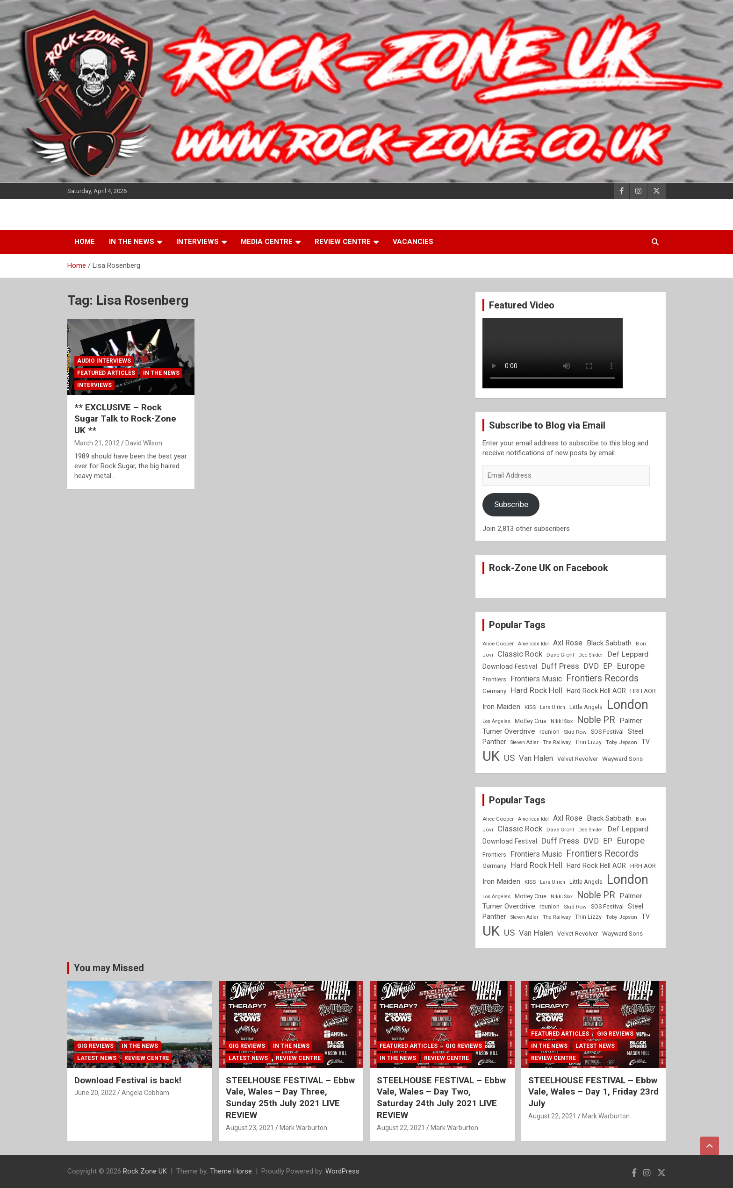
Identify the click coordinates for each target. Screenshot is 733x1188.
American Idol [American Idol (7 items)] (533, 644)
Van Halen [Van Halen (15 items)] (536, 758)
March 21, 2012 (97, 443)
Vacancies (413, 241)
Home (84, 241)
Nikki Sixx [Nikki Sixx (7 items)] (562, 721)
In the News (131, 241)
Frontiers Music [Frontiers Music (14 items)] (536, 678)
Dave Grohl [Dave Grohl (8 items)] (560, 654)
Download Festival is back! (127, 1080)
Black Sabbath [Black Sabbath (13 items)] (609, 643)
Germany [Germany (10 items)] (494, 690)
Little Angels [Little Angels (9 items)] (586, 706)
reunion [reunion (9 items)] (549, 731)
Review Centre (343, 241)
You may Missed (109, 967)
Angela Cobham (145, 1092)
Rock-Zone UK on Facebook (548, 567)
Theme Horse (231, 1171)
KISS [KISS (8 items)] (530, 707)
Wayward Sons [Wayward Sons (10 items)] (622, 758)
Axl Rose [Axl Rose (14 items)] (567, 642)
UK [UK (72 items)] (491, 756)
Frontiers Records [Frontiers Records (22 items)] (602, 678)
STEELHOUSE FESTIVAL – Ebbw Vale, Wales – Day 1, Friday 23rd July (593, 1092)
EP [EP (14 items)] (607, 666)
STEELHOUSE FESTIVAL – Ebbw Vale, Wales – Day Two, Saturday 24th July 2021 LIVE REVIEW (441, 1097)
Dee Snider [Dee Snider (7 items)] (590, 655)
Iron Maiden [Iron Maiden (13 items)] (501, 706)
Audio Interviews (104, 361)
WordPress (342, 1171)
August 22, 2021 (401, 1127)
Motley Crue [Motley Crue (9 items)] (530, 720)
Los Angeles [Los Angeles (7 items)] (496, 721)
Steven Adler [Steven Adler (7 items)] (524, 742)
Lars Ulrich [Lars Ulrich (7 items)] (552, 707)
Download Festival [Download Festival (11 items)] (509, 666)
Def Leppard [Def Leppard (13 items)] (627, 654)
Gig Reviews (95, 1046)
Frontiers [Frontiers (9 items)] (494, 679)
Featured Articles (106, 373)
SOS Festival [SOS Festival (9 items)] (607, 731)
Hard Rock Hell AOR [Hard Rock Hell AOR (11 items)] (596, 690)
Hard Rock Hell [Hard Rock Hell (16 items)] (536, 690)
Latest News (96, 1058)
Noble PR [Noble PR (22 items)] (596, 720)
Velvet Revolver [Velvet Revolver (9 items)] (577, 758)
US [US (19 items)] (509, 758)
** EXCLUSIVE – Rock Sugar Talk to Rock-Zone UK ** (125, 419)
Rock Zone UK (145, 1171)
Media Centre (267, 241)
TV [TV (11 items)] (645, 741)
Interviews (197, 241)
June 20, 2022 (95, 1092)
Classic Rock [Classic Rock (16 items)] (519, 653)
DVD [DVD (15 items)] (591, 666)
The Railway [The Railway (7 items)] (557, 742)
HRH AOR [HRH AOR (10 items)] (643, 690)
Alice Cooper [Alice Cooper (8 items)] (498, 643)
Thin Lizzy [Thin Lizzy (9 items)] (588, 741)
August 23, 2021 (250, 1127)
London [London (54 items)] (627, 704)
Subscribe (511, 504)
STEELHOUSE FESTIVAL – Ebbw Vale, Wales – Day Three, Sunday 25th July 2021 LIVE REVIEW (290, 1097)
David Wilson (143, 443)
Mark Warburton (303, 1127)
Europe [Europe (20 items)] (631, 666)
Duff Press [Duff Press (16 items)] (560, 666)
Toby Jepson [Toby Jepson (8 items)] (621, 742)
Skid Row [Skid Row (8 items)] (575, 732)
